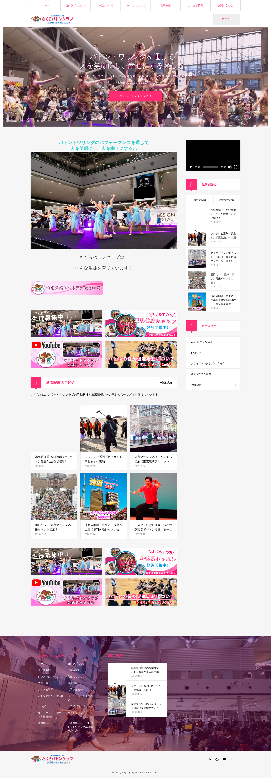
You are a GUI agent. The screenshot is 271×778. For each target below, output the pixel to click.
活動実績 (196, 384)
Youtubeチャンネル (202, 342)
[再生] (191, 167)
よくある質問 (195, 5)
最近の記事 (200, 199)
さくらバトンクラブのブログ (207, 363)
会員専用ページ (47, 723)
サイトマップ (75, 712)
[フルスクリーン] (236, 167)
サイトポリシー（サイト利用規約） (50, 714)
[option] (135, 77)
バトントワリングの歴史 (80, 698)
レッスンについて (135, 5)
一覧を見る (166, 382)
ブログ (42, 706)
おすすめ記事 (226, 199)
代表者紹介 (73, 670)
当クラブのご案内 (201, 374)
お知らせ (196, 352)
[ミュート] (230, 167)
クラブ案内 (44, 670)
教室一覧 (43, 683)
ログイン (227, 19)
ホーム (45, 5)
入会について (105, 5)
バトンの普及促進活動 (50, 696)
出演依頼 (165, 5)
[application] (213, 155)
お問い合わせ (225, 5)
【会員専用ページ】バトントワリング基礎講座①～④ (80, 727)
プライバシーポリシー (80, 706)
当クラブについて (75, 5)
